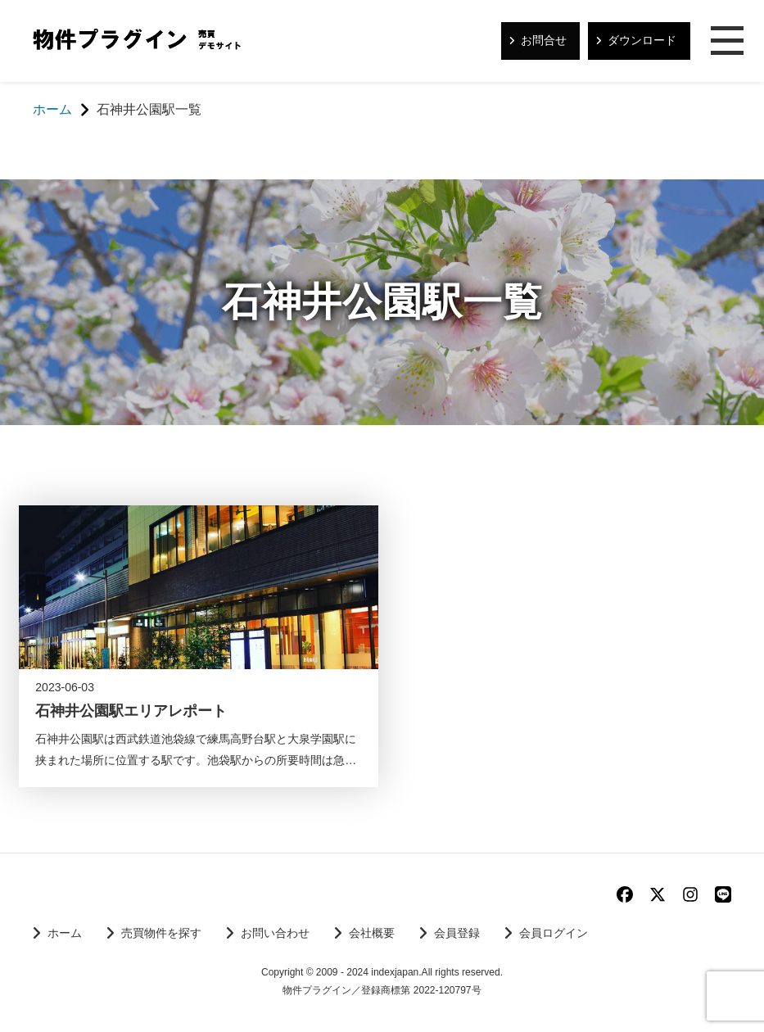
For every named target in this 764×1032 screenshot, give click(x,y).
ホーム (64, 932)
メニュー (727, 42)
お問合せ (544, 40)
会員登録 (457, 932)
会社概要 (372, 932)
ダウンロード (642, 40)
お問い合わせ (275, 932)
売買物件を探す (161, 932)
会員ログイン (553, 932)
